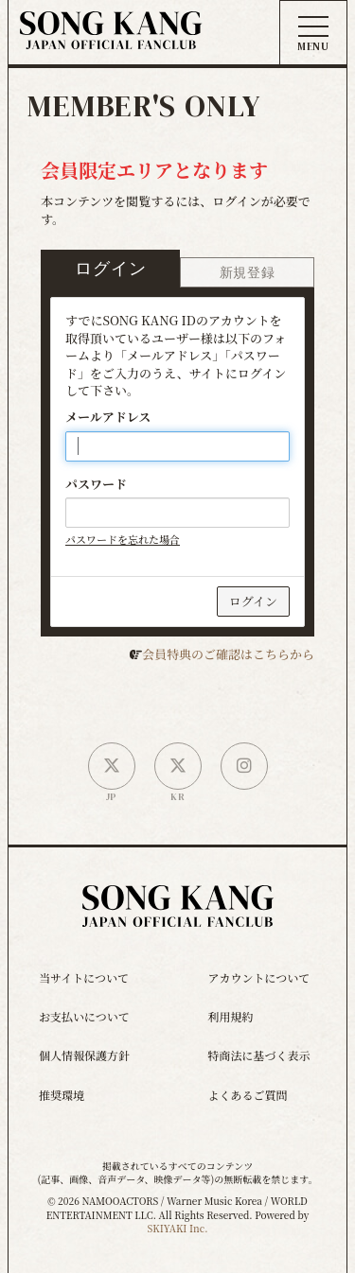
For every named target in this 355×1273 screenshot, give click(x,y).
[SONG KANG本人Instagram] (244, 766)
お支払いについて (84, 1016)
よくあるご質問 (248, 1095)
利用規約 (231, 1016)
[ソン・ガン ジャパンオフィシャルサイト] (111, 35)
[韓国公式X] (178, 766)
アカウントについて (259, 977)
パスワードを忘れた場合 (122, 539)
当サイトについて (84, 977)
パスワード (96, 484)
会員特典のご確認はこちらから (228, 654)
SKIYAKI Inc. (178, 1228)
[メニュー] (313, 34)
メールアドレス (108, 417)
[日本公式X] (111, 766)
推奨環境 (61, 1095)
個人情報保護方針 (84, 1055)
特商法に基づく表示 (259, 1055)
